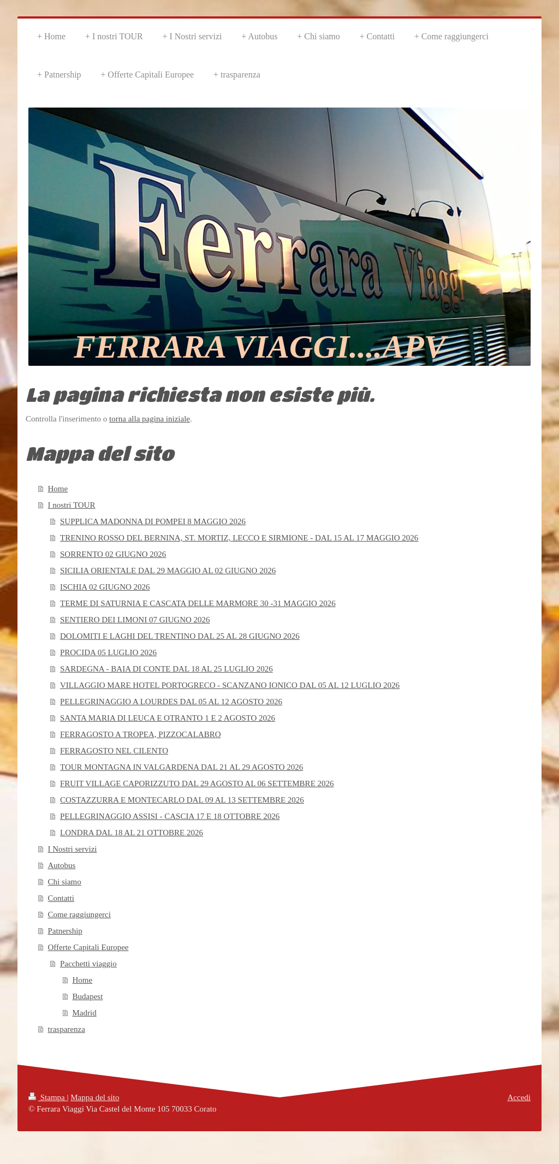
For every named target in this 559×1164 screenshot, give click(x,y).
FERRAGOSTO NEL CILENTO (114, 750)
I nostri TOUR (72, 505)
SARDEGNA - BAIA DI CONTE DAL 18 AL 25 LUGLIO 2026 (166, 668)
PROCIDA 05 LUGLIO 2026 (108, 652)
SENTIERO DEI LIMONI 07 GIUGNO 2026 (135, 619)
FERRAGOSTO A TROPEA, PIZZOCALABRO (140, 734)
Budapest (88, 996)
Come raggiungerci (79, 914)
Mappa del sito (94, 1097)
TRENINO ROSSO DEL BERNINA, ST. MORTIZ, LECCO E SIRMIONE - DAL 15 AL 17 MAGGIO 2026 (239, 537)
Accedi (519, 1097)
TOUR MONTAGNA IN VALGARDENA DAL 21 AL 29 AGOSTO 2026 (181, 767)
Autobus (62, 865)
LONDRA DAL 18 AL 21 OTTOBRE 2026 (131, 832)
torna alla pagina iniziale (149, 418)
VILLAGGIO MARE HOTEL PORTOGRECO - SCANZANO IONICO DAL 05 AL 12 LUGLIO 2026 (230, 685)
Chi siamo (64, 881)
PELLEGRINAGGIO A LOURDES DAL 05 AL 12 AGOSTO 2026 (171, 701)
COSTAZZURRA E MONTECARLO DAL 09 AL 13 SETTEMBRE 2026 (182, 799)
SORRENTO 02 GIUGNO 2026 (113, 554)
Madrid (85, 1012)
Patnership (65, 931)
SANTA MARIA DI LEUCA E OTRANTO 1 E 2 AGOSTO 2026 (167, 718)
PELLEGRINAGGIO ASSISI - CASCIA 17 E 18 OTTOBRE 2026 (170, 816)
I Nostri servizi (72, 849)
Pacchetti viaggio (88, 963)
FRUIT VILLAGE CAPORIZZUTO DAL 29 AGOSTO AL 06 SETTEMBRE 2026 (197, 783)
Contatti (61, 898)
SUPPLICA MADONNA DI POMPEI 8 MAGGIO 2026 (153, 521)
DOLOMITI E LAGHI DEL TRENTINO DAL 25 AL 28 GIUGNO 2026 (180, 636)
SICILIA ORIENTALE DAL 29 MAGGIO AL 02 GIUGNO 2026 (168, 570)
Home (58, 488)
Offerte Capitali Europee (88, 947)
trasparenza (66, 1029)
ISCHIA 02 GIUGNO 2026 (105, 587)
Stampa (47, 1097)
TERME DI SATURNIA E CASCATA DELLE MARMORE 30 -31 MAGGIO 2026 (198, 603)
